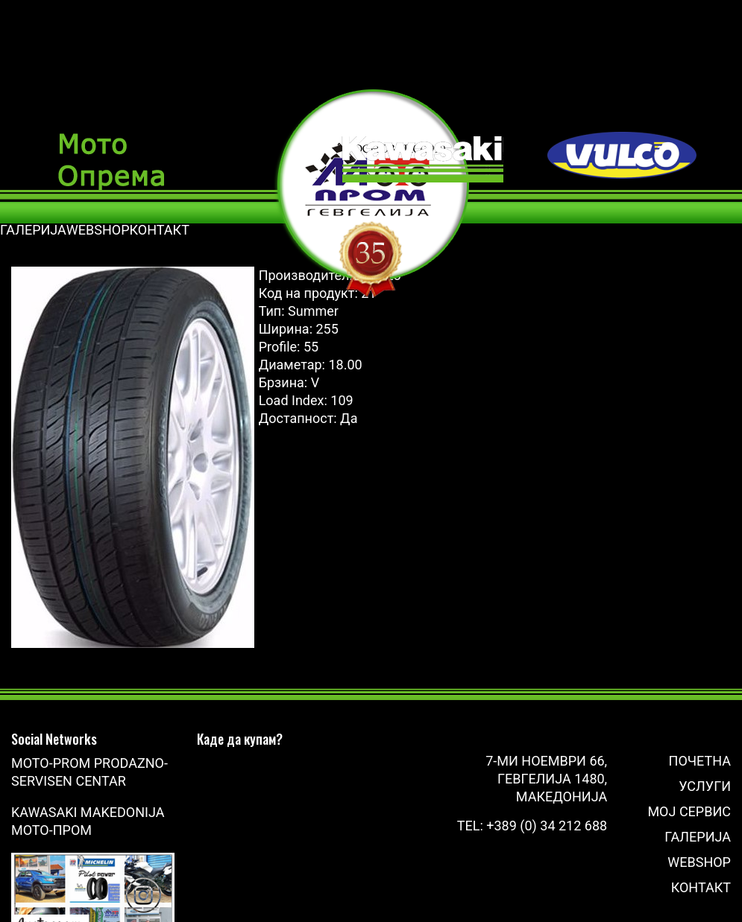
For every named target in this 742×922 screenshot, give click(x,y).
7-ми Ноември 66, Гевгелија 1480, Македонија (546, 778)
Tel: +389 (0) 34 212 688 (532, 825)
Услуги (705, 786)
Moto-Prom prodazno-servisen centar (89, 772)
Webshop (699, 862)
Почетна (700, 761)
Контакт (701, 887)
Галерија (697, 837)
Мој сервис (689, 811)
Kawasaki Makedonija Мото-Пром (87, 821)
